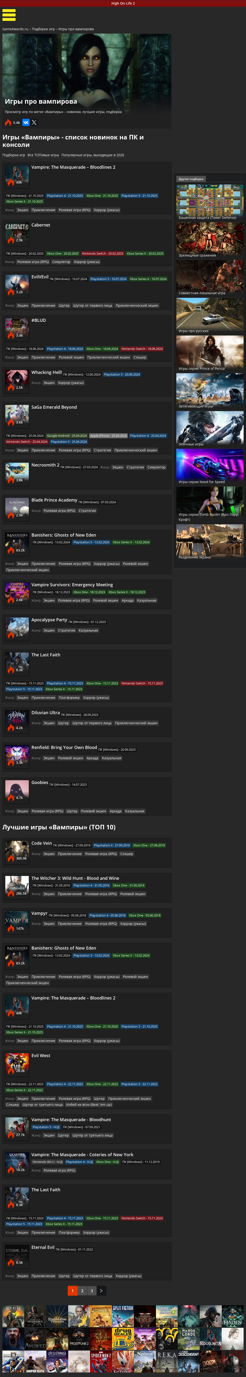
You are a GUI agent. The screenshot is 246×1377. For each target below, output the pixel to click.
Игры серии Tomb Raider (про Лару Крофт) (206, 516)
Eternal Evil (43, 1235)
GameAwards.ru (15, 29)
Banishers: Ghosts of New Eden (63, 533)
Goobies (39, 780)
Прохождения (63, 1368)
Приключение (41, 210)
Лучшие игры (23, 1368)
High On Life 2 (123, 3)
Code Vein (41, 832)
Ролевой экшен (67, 356)
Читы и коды (62, 1372)
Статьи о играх (104, 1372)
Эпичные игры (195, 444)
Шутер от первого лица (86, 304)
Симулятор (57, 261)
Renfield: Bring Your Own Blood (64, 745)
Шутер (61, 304)
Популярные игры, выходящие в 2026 (93, 155)
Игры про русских (199, 330)
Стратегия (95, 449)
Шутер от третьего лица (24, 1092)
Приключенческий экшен (127, 304)
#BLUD (38, 319)
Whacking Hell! (46, 371)
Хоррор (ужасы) (100, 210)
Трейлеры (141, 1372)
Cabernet (40, 224)
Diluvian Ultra (45, 710)
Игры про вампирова (76, 29)
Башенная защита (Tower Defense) (207, 214)
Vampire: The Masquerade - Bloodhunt (71, 1107)
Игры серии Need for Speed (209, 481)
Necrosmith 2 (45, 463)
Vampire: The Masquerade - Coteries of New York (82, 1142)
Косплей (220, 1372)
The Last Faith (45, 652)
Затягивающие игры (203, 406)
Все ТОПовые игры (43, 155)
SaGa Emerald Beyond (54, 406)
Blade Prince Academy (54, 498)
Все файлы (182, 1368)
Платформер (65, 695)
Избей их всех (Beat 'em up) (66, 1092)
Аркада (121, 598)
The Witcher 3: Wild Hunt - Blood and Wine (75, 867)
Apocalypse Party (49, 618)
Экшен (22, 210)
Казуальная (139, 598)
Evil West (40, 1044)
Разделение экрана (201, 557)
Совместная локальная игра (205, 290)
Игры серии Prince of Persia (210, 368)
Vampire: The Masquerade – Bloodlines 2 (73, 167)
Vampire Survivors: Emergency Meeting (72, 583)
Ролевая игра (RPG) (70, 210)
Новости (99, 1368)
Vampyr (39, 902)
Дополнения (183, 1372)
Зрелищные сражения (204, 255)
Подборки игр (43, 29)
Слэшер (130, 356)
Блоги (218, 1368)
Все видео (141, 1368)
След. (101, 1270)
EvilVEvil (40, 276)
